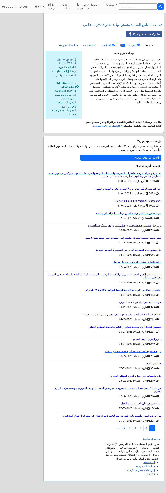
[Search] (138, 6)
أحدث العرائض (66, 6)
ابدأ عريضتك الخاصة (147, 157)
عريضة (149, 45)
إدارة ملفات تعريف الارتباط (140, 470)
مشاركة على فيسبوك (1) (143, 34)
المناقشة (108, 45)
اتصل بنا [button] (110, 4)
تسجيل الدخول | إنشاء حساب (87, 6)
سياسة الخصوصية (68, 45)
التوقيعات (130, 45)
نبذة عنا (151, 474)
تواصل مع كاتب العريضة (107, 126)
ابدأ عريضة (52, 6)
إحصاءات (89, 45)
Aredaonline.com (15, 6)
